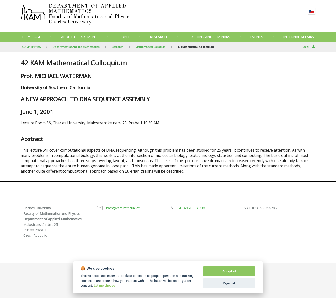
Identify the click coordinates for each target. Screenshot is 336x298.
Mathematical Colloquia (150, 46)
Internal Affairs (298, 36)
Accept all (229, 271)
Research (158, 36)
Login (309, 46)
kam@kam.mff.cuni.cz (123, 208)
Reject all (229, 283)
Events (256, 36)
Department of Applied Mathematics (76, 46)
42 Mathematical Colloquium (196, 46)
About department (79, 36)
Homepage (31, 36)
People (123, 36)
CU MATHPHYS (31, 46)
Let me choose (104, 285)
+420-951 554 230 (191, 208)
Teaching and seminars (208, 36)
